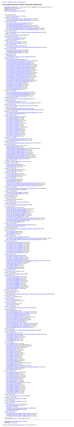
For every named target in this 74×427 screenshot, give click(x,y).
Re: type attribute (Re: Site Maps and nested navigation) (17, 56)
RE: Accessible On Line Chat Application (14, 243)
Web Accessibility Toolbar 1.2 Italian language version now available (20, 330)
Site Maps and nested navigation (13, 89)
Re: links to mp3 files (10, 303)
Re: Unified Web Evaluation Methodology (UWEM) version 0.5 (19, 18)
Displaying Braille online (11, 146)
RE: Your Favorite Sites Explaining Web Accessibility (17, 94)
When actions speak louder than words (14, 24)
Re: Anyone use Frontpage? (12, 405)
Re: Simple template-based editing (13, 409)
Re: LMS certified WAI (11, 231)
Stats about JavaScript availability (13, 221)
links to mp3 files (9, 304)
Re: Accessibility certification (12, 264)
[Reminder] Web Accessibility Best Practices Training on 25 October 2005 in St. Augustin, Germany (26, 294)
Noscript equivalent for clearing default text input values (17, 77)
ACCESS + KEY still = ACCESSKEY (13, 161)
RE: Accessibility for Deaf (11, 332)
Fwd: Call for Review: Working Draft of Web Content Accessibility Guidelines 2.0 (22, 28)
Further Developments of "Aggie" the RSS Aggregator (17, 98)
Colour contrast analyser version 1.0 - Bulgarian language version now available (22, 32)
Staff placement (9, 55)
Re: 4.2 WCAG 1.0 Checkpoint (12, 119)
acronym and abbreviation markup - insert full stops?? (17, 327)
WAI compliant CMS (10, 181)
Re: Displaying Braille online (12, 101)
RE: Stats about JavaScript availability (14, 193)
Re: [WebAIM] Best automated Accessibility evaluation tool (18, 142)
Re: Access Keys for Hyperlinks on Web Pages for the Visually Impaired (21, 188)
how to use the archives (12, 10)
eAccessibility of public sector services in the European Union (19, 105)
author (13, 8)
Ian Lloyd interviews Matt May (12, 360)
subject (18, 8)
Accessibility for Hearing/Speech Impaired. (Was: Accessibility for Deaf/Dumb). (22, 366)
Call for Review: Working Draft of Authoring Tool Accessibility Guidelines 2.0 (21, 112)
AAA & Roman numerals (11, 380)
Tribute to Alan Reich (10, 164)
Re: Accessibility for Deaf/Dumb (12, 336)
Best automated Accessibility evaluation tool (15, 158)
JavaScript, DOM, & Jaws (11, 207)
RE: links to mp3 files (10, 299)
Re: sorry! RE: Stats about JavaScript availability (16, 204)
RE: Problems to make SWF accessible (14, 256)
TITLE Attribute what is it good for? (13, 404)
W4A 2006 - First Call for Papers (13, 16)
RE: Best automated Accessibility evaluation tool (16, 138)
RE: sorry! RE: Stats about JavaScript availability (16, 208)
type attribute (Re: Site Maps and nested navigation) (17, 81)
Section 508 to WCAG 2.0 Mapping (13, 41)
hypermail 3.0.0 (18, 424)
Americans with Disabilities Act (12, 288)
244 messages (8, 7)
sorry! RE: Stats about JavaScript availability (15, 214)
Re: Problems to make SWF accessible (14, 258)
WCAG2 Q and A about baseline (13, 39)
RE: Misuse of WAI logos (11, 348)
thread (9, 8)
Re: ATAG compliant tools (11, 189)
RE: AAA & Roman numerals (12, 322)
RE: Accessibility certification (12, 267)
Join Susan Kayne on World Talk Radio (14, 35)
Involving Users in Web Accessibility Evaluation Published (18, 224)
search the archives (22, 10)
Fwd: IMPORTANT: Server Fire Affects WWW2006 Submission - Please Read (22, 228)
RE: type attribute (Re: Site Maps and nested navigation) (18, 68)
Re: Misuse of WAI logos (11, 347)
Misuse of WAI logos (10, 351)
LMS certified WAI (10, 234)
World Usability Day (10, 291)
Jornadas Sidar (9, 199)
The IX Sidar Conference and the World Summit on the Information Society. (21, 238)
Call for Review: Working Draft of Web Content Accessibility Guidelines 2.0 (21, 109)
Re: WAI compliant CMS (11, 165)
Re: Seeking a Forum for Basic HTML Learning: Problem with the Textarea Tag (22, 184)
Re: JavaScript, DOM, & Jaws (12, 202)
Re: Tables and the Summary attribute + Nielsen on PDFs (18, 408)
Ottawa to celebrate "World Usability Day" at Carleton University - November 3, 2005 (23, 260)
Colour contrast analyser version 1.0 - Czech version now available (20, 102)
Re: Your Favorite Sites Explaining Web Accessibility (17, 78)
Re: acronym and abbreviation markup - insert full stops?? (18, 307)
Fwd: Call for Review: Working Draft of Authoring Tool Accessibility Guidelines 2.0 (23, 29)
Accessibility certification (11, 268)
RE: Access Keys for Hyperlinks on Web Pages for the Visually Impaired (21, 182)
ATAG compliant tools (10, 196)
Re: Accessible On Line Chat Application (14, 236)
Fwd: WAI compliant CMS (11, 174)
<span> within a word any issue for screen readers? (17, 22)
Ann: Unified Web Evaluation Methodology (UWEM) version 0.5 (19, 26)
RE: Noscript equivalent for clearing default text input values (18, 60)
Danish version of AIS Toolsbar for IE (14, 398)
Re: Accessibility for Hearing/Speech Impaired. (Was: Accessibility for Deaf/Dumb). (23, 334)
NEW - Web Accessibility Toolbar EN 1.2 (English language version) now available (23, 239)
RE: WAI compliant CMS (11, 170)
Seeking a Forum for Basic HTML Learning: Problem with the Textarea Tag (21, 185)
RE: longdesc (9, 406)
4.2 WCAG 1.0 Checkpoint (11, 136)
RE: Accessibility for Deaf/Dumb (13, 385)
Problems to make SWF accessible (13, 263)
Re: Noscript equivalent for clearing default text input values (18, 62)
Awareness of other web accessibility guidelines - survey (18, 108)
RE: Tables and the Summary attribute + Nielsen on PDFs (18, 415)
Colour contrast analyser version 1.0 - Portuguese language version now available (23, 47)
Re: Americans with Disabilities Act (13, 278)
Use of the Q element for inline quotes (14, 320)
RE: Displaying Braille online (12, 145)
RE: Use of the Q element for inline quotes (15, 314)
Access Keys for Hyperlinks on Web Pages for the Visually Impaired (20, 219)
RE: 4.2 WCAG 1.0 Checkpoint (12, 113)
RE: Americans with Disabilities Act (13, 255)
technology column (10, 296)
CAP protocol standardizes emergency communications (17, 93)
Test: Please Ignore (10, 271)
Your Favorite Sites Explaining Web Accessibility (16, 96)
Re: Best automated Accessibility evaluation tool (16, 150)
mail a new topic (13, 9)
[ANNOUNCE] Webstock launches (13, 225)
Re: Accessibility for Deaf (11, 310)
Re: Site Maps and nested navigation (14, 50)
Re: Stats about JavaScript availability (14, 192)
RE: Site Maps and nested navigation (14, 43)
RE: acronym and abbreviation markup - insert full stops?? (18, 316)
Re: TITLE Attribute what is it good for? (14, 382)
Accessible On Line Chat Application (13, 252)
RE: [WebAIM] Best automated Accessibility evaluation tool (18, 154)
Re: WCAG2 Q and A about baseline (13, 37)
